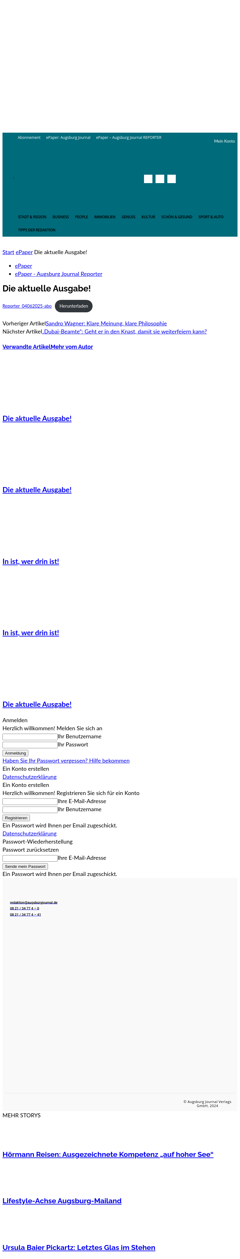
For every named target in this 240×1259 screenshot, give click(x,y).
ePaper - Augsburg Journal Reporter (58, 273)
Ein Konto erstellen (25, 768)
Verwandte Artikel (26, 346)
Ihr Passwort (73, 744)
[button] (185, 179)
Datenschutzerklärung (29, 776)
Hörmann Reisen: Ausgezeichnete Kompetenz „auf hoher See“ (108, 1154)
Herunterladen (74, 306)
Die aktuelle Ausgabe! (37, 418)
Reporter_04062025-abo (27, 306)
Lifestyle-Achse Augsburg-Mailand (62, 1200)
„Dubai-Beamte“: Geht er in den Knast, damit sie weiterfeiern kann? (124, 331)
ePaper (24, 251)
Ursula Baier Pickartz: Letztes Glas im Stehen (79, 1247)
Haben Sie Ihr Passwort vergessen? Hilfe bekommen (66, 760)
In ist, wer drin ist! (30, 561)
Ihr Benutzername (80, 736)
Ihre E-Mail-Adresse (82, 801)
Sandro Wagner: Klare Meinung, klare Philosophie (106, 323)
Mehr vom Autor (71, 346)
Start (8, 251)
